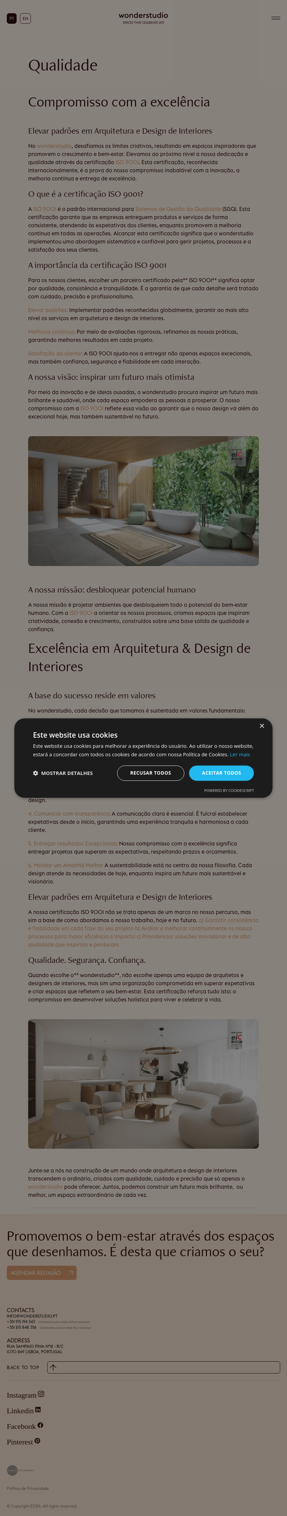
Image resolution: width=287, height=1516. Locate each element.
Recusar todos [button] (150, 773)
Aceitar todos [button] (221, 773)
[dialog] (143, 758)
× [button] (261, 726)
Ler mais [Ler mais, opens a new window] (240, 754)
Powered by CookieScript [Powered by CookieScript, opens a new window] (229, 790)
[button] (63, 773)
